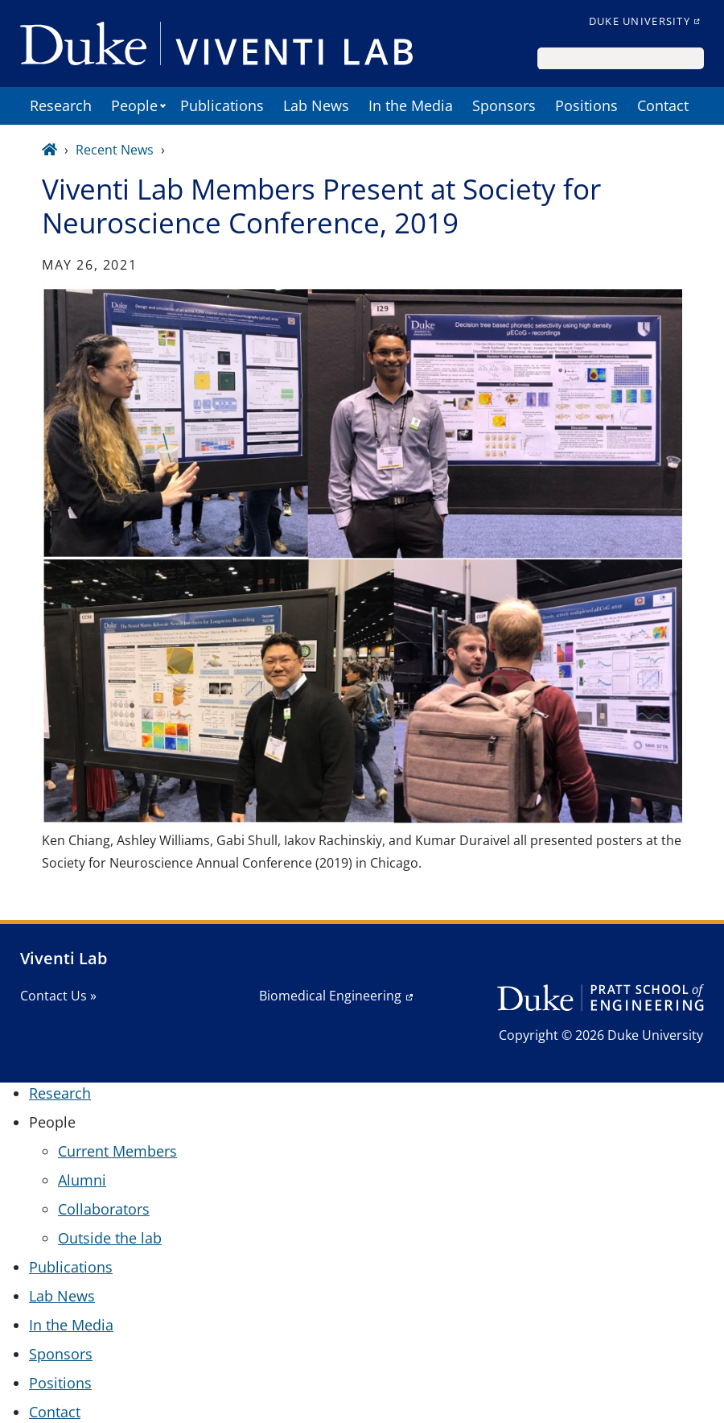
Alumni (82, 1180)
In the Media (410, 105)
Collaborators (104, 1209)
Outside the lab (110, 1238)
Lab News (316, 105)
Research (61, 105)
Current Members (117, 1151)
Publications (222, 105)
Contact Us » (58, 995)
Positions (586, 105)
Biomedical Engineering (330, 995)
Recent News (115, 150)
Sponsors (504, 105)
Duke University (639, 21)
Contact (663, 105)
